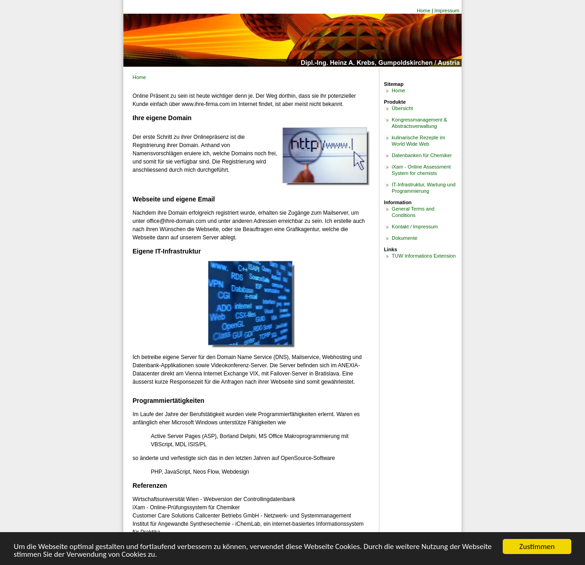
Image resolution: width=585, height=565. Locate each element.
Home (423, 10)
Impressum (447, 10)
